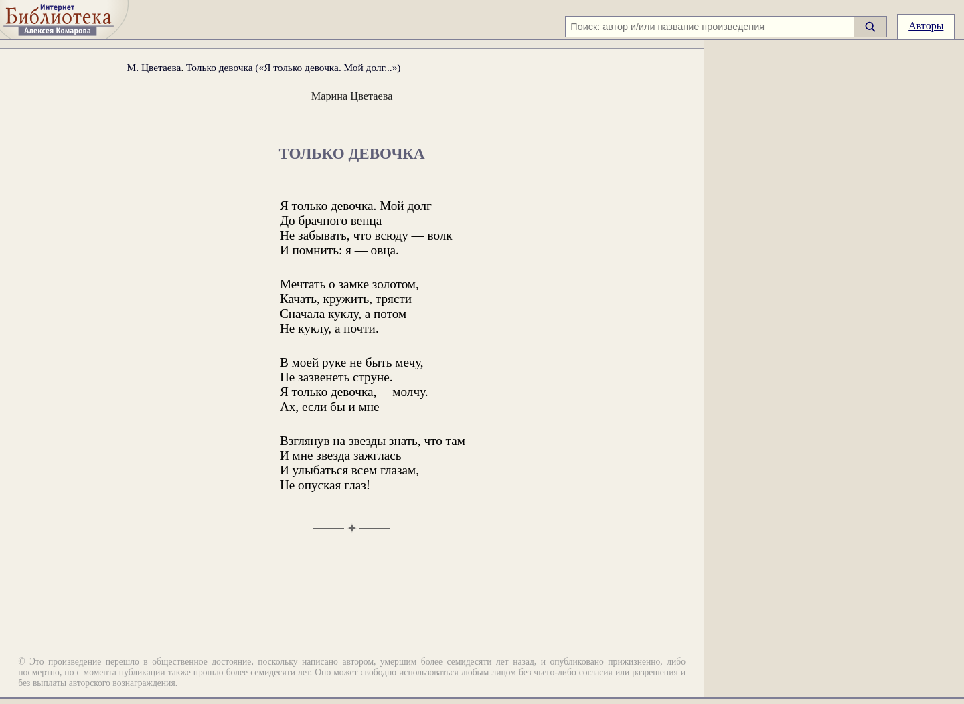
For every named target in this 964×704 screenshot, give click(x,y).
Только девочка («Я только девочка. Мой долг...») (293, 67)
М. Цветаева (154, 67)
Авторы (925, 25)
